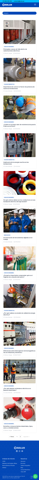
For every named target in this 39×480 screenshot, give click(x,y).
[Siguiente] (26, 436)
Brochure (23, 463)
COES (3, 461)
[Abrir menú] (35, 4)
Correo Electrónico (25, 469)
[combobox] (19, 13)
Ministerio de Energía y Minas (9, 463)
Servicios (23, 461)
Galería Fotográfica (25, 465)
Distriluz (4, 467)
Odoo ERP (23, 471)
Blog (22, 467)
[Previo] (11, 436)
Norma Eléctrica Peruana (8, 465)
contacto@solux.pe (19, 1)
